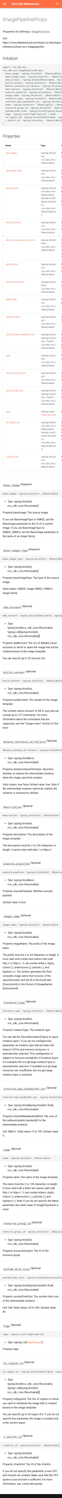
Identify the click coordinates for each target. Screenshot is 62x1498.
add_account (12, 188)
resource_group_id (15, 373)
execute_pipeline (15, 282)
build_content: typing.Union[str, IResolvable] (32, 680)
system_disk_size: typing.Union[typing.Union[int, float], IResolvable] (32, 1277)
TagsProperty (47, 415)
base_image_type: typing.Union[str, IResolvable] (32, 558)
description (12, 264)
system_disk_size (14, 390)
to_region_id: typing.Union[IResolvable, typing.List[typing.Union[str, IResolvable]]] (32, 1371)
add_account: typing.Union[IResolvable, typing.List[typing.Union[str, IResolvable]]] (32, 615)
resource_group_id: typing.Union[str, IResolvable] (32, 1231)
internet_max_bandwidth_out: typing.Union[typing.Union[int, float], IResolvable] (32, 1097)
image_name (11, 299)
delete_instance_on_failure (20, 240)
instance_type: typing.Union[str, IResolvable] (32, 1010)
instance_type (13, 317)
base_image (11, 153)
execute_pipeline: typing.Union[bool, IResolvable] (32, 872)
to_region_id (13, 422)
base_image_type (14, 170)
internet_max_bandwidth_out (20, 334)
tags (8, 411)
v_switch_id (12, 457)
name (8, 355)
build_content (13, 222)
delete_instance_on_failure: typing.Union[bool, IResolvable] (32, 750)
